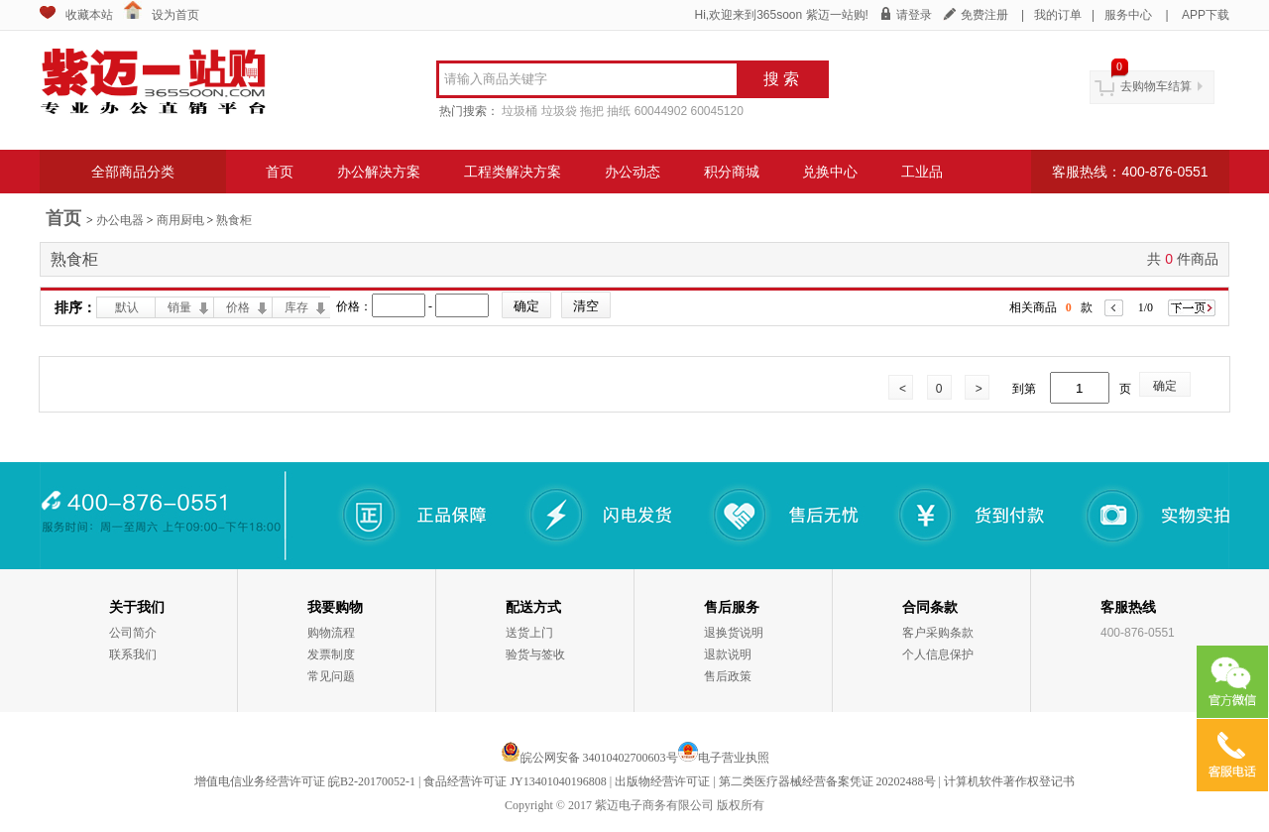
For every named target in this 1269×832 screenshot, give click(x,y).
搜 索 (781, 78)
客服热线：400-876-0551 (1130, 171)
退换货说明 (733, 633)
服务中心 (1128, 15)
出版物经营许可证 (662, 781)
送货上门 (529, 633)
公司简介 (133, 633)
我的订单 (1058, 15)
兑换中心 (830, 171)
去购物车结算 (1156, 86)
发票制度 (331, 654)
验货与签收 (535, 654)
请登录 (914, 15)
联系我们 (133, 654)
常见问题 (331, 676)
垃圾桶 (519, 111)
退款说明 (727, 654)
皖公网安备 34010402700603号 (589, 758)
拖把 (592, 111)
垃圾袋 (559, 111)
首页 (279, 171)
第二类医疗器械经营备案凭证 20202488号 (827, 781)
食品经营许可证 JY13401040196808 (514, 781)
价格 (238, 307)
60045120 (716, 111)
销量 (179, 307)
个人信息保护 (938, 654)
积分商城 (731, 171)
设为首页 (175, 15)
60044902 (660, 111)
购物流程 (331, 633)
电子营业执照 (733, 758)
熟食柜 (234, 220)
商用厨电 (180, 220)
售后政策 (727, 676)
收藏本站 (89, 15)
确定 (1165, 386)
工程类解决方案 (512, 171)
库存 (296, 307)
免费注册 (984, 15)
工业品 (922, 171)
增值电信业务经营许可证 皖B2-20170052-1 (304, 781)
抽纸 (619, 111)
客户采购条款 (938, 633)
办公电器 (120, 220)
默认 (127, 307)
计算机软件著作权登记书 (1009, 781)
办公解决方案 (378, 171)
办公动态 (632, 171)
